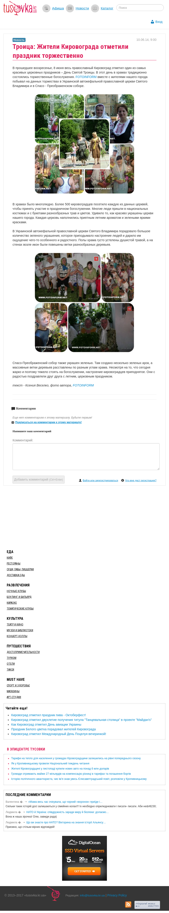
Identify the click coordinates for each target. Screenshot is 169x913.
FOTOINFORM (86, 77)
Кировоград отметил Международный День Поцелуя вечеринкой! (58, 734)
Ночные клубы (16, 591)
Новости (82, 8)
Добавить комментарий (38, 479)
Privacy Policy (117, 895)
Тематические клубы (20, 608)
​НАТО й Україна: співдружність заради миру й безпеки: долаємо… (67, 812)
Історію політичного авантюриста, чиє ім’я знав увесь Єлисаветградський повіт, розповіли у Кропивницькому (79, 779)
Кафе (10, 557)
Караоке (12, 602)
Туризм (11, 657)
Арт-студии (14, 697)
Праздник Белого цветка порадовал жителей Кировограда (53, 729)
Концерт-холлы (17, 636)
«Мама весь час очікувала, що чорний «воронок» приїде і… (65, 801)
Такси (10, 669)
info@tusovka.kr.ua (92, 895)
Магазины (13, 691)
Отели (11, 663)
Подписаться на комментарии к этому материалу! (48, 422)
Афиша (58, 8)
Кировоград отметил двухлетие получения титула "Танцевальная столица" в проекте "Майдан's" (81, 720)
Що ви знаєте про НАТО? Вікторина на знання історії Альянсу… (66, 822)
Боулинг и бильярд (19, 597)
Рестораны (13, 563)
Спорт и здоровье (18, 685)
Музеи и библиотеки (20, 630)
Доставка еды (16, 575)
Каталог (107, 8)
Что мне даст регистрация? (140, 480)
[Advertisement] (84, 517)
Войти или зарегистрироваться (100, 480)
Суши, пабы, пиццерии (20, 569)
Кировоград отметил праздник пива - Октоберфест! (48, 715)
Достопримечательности (23, 652)
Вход (158, 22)
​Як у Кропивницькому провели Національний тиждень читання (50, 763)
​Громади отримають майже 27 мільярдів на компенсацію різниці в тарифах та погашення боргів (71, 773)
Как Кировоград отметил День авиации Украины (46, 724)
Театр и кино (15, 624)
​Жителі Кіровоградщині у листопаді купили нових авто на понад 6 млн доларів (60, 768)
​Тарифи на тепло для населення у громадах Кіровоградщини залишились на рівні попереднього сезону (76, 758)
